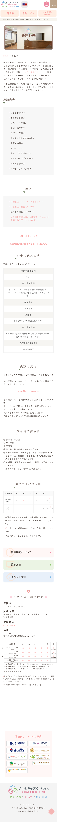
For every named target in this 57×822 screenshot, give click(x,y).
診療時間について (21, 552)
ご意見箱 (9, 13)
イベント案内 (18, 577)
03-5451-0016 (9, 625)
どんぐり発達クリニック (33, 72)
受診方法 (16, 564)
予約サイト (29, 13)
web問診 (47, 13)
